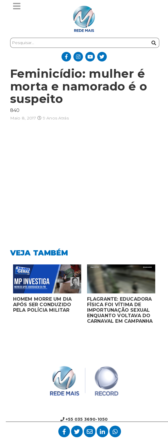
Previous (6, 296)
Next (162, 296)
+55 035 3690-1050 (84, 419)
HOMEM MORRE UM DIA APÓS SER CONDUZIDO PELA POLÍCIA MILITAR (42, 304)
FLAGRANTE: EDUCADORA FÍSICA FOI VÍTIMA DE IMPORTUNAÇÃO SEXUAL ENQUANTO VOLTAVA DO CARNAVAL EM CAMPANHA (120, 310)
